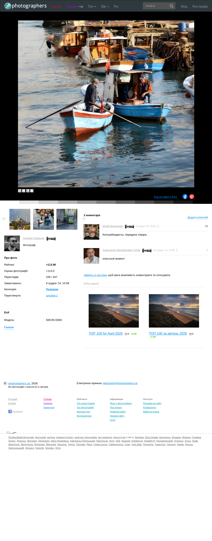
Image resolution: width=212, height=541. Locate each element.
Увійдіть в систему (95, 275)
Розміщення (149, 407)
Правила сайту (118, 411)
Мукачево (39, 444)
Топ (92, 6)
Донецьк (21, 441)
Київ (118, 441)
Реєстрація (200, 6)
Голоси (9, 327)
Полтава (80, 444)
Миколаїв (51, 444)
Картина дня (83, 411)
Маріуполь (13, 444)
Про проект (116, 407)
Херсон (189, 444)
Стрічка (56, 6)
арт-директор (105, 437)
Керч (111, 441)
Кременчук (137, 441)
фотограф (40, 437)
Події (112, 420)
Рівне (89, 444)
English (12, 403)
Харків (180, 444)
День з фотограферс (121, 403)
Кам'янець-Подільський (82, 441)
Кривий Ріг (149, 441)
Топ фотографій (85, 407)
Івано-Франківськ (60, 441)
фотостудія (119, 437)
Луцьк (188, 441)
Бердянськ (165, 437)
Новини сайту (117, 416)
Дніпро (11, 441)
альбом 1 (52, 295)
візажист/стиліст (64, 437)
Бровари (176, 437)
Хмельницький (16, 448)
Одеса (71, 444)
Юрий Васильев (112, 226)
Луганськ (178, 441)
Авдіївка (139, 437)
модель (51, 437)
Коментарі (48, 407)
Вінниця (186, 437)
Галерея (75, 6)
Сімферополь (116, 444)
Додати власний (198, 217)
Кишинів (125, 441)
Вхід (184, 6)
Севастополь (100, 444)
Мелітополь (27, 444)
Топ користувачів (86, 403)
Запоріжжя (43, 441)
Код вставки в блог (166, 196)
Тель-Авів (136, 444)
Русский (12, 399)
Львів (195, 441)
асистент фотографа (86, 437)
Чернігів (39, 448)
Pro (116, 6)
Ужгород (171, 444)
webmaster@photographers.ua (120, 383)
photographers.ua (19, 383)
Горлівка (196, 437)
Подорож (52, 289)
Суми (127, 444)
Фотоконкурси (84, 416)
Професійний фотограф (21, 437)
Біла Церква (151, 437)
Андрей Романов (33, 238)
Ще (105, 6)
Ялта (57, 448)
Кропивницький (164, 441)
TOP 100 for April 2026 (106, 333)
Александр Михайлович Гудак (121, 250)
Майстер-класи (151, 411)
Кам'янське (102, 441)
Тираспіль (160, 444)
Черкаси (29, 448)
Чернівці (49, 448)
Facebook (15, 411)
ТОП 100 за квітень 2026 (168, 333)
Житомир (32, 441)
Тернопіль (148, 444)
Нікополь (62, 444)
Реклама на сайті (152, 403)
